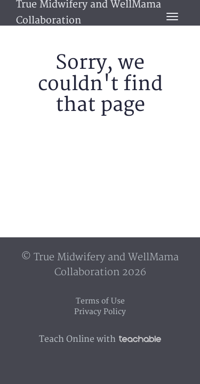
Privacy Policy (100, 311)
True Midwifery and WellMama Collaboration (88, 13)
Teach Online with (100, 339)
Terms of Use (100, 301)
